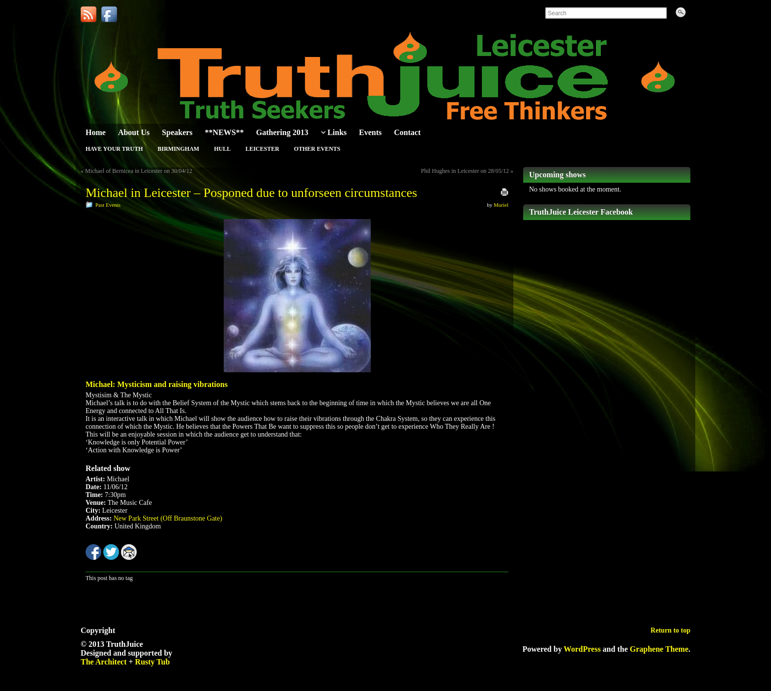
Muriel (501, 205)
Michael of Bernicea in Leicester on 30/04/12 (138, 170)
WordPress (581, 649)
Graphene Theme (659, 649)
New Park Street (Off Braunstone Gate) (168, 518)
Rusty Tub (152, 662)
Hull (222, 148)
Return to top (670, 630)
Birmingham (178, 148)
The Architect (103, 662)
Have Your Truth (114, 148)
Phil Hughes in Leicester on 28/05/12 (465, 170)
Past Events (107, 205)
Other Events (317, 148)
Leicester (262, 148)
